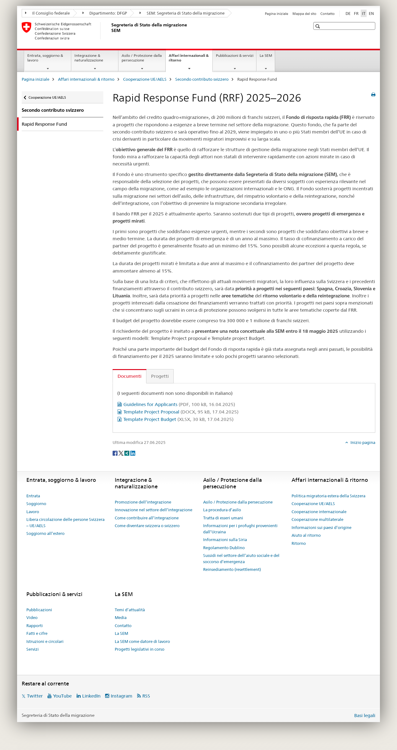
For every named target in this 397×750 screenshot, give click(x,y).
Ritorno (299, 543)
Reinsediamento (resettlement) (232, 569)
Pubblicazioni (39, 609)
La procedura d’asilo (222, 509)
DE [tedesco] (348, 13)
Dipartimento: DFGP (105, 13)
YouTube (62, 696)
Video (32, 617)
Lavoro (32, 511)
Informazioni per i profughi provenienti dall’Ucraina (240, 528)
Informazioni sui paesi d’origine (321, 527)
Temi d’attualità (130, 609)
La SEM (266, 55)
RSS (146, 696)
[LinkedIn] (132, 452)
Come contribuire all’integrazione (147, 517)
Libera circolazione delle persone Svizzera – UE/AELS (65, 522)
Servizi (32, 649)
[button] (318, 26)
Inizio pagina (362, 442)
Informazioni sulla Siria (225, 539)
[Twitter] (121, 452)
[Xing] (127, 452)
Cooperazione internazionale (319, 511)
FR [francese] (356, 13)
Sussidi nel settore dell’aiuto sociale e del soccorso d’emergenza (241, 558)
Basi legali (364, 715)
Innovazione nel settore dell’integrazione (153, 509)
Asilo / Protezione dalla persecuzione (142, 57)
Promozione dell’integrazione (143, 501)
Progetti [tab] (160, 376)
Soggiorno (36, 503)
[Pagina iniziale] (110, 30)
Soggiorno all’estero (45, 533)
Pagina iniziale (276, 13)
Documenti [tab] (129, 376)
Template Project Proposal (181, 412)
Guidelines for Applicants (179, 404)
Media (121, 617)
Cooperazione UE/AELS (145, 79)
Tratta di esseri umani (223, 517)
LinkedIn (91, 696)
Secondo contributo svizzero (202, 79)
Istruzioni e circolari (45, 641)
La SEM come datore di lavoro (142, 641)
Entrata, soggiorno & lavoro (45, 57)
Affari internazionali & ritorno (189, 60)
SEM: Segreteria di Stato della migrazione (182, 13)
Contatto (327, 13)
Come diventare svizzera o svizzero (147, 525)
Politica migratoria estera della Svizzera (328, 495)
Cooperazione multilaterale (317, 519)
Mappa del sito (304, 13)
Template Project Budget (178, 419)
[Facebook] (115, 452)
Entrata (33, 495)
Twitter (35, 696)
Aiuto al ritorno (306, 535)
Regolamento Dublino (224, 547)
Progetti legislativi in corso (139, 649)
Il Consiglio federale (47, 13)
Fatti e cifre (36, 633)
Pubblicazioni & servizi (234, 55)
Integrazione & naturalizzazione (88, 57)
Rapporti (34, 625)
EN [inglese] (371, 13)
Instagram (121, 696)
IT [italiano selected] (363, 13)
